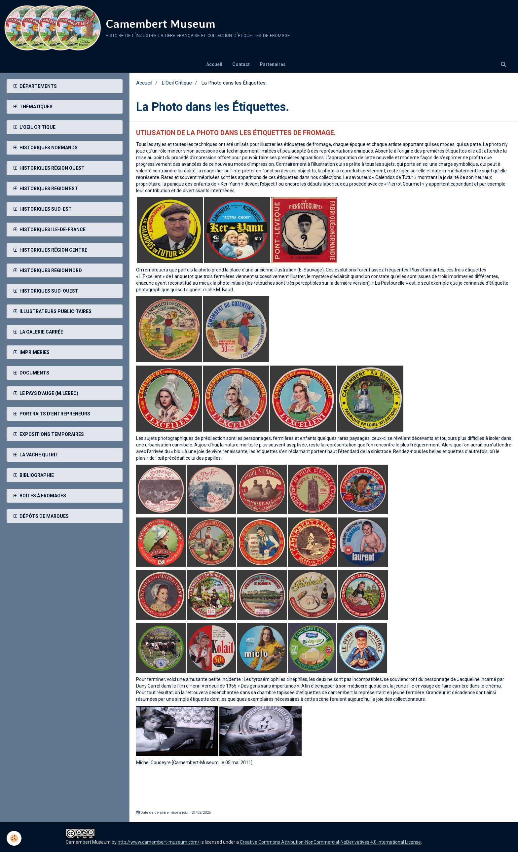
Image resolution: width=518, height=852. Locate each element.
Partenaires (273, 64)
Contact (241, 64)
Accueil (214, 64)
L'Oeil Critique (177, 83)
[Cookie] (14, 838)
